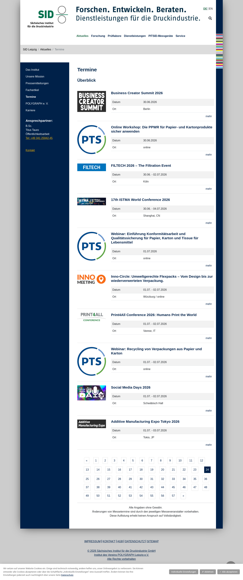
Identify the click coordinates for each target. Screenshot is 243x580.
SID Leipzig (30, 49)
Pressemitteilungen (37, 83)
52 (119, 495)
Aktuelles (45, 49)
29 (130, 479)
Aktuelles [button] (82, 35)
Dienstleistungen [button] (135, 35)
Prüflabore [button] (114, 35)
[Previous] (86, 460)
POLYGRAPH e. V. (37, 103)
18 (141, 469)
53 (130, 495)
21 (173, 469)
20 (162, 469)
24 (207, 469)
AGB (120, 541)
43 (151, 487)
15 (108, 469)
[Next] (183, 495)
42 (141, 487)
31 (151, 479)
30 (141, 479)
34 (184, 479)
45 (173, 487)
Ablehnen (207, 572)
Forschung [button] (98, 35)
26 (98, 479)
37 (87, 487)
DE (205, 8)
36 (205, 479)
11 (190, 460)
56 (162, 495)
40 (119, 487)
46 (184, 487)
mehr (209, 116)
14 (98, 469)
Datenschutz (135, 541)
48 (205, 487)
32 (162, 479)
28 (119, 479)
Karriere (30, 110)
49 (87, 495)
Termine (31, 96)
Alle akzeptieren (228, 572)
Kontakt (30, 150)
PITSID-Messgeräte (160, 35)
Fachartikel (32, 90)
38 (98, 487)
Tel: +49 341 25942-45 (39, 138)
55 (151, 495)
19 (151, 469)
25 (87, 479)
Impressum (92, 541)
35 (194, 479)
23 (194, 469)
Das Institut (32, 69)
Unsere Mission (35, 76)
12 (201, 460)
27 (108, 479)
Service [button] (180, 35)
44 (162, 487)
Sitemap (153, 541)
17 (130, 469)
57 (173, 495)
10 (180, 460)
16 (119, 469)
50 (98, 495)
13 (87, 469)
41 (130, 487)
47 (194, 487)
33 (173, 479)
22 (184, 469)
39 (108, 487)
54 (141, 495)
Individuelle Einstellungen (183, 572)
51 (108, 495)
